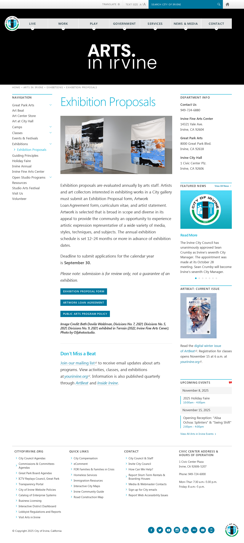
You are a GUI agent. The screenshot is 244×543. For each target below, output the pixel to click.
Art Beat (18, 110)
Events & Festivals (25, 138)
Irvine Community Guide (89, 491)
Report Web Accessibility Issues (148, 495)
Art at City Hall (22, 121)
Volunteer (19, 198)
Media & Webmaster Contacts (147, 484)
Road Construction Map (88, 497)
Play (94, 23)
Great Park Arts (23, 105)
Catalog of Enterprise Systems (37, 495)
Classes (17, 133)
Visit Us (17, 193)
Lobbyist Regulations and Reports (40, 512)
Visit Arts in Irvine (29, 517)
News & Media (186, 23)
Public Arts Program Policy (85, 313)
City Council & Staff (141, 458)
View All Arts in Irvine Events (197, 433)
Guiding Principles (25, 155)
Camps (17, 127)
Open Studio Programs (28, 177)
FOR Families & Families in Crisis (94, 469)
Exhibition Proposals (31, 149)
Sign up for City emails (143, 489)
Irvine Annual (21, 166)
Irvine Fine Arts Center (28, 171)
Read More (188, 235)
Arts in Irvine (33, 87)
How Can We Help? (141, 469)
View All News (222, 186)
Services (155, 23)
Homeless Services (85, 475)
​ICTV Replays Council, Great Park (39, 478)
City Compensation (86, 458)
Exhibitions (55, 87)
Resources (19, 182)
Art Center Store (24, 116)
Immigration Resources (88, 480)
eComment (81, 464)
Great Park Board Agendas (35, 473)
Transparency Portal (31, 484)
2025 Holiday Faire (207, 400)
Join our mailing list (78, 362)
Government (124, 23)
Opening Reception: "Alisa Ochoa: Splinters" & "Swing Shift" (207, 422)
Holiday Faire (21, 161)
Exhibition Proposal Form (84, 291)
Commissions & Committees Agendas (36, 465)
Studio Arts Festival (26, 188)
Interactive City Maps (87, 486)
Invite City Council (140, 464)
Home (16, 87)
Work (63, 23)
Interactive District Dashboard (37, 506)
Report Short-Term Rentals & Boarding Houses (147, 476)
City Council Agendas (32, 458)
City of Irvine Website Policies (37, 489)
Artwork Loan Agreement (83, 302)
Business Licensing (30, 500)
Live (32, 23)
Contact (216, 23)
